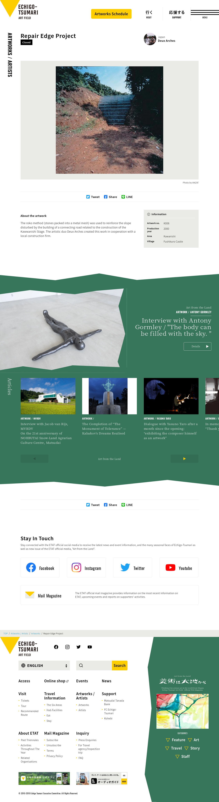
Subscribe (52, 740)
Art (196, 739)
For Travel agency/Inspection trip (89, 748)
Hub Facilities (54, 710)
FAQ (81, 758)
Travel (176, 748)
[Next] (184, 459)
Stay (49, 720)
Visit (22, 693)
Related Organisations (29, 759)
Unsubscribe (54, 745)
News (106, 680)
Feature (178, 739)
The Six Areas (54, 705)
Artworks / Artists (10, 55)
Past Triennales (30, 740)
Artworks (35, 633)
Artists (82, 710)
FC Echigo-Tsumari (110, 711)
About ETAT (29, 733)
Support (109, 693)
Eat (48, 715)
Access (24, 680)
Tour (23, 706)
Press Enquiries (88, 740)
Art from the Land (109, 459)
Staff (185, 756)
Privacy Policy (55, 756)
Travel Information (54, 695)
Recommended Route (29, 712)
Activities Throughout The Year (30, 748)
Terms (50, 750)
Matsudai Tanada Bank (114, 702)
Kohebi (108, 718)
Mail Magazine (56, 733)
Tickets (25, 700)
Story (195, 748)
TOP (5, 633)
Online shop (54, 680)
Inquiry (82, 733)
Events (82, 680)
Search (120, 665)
